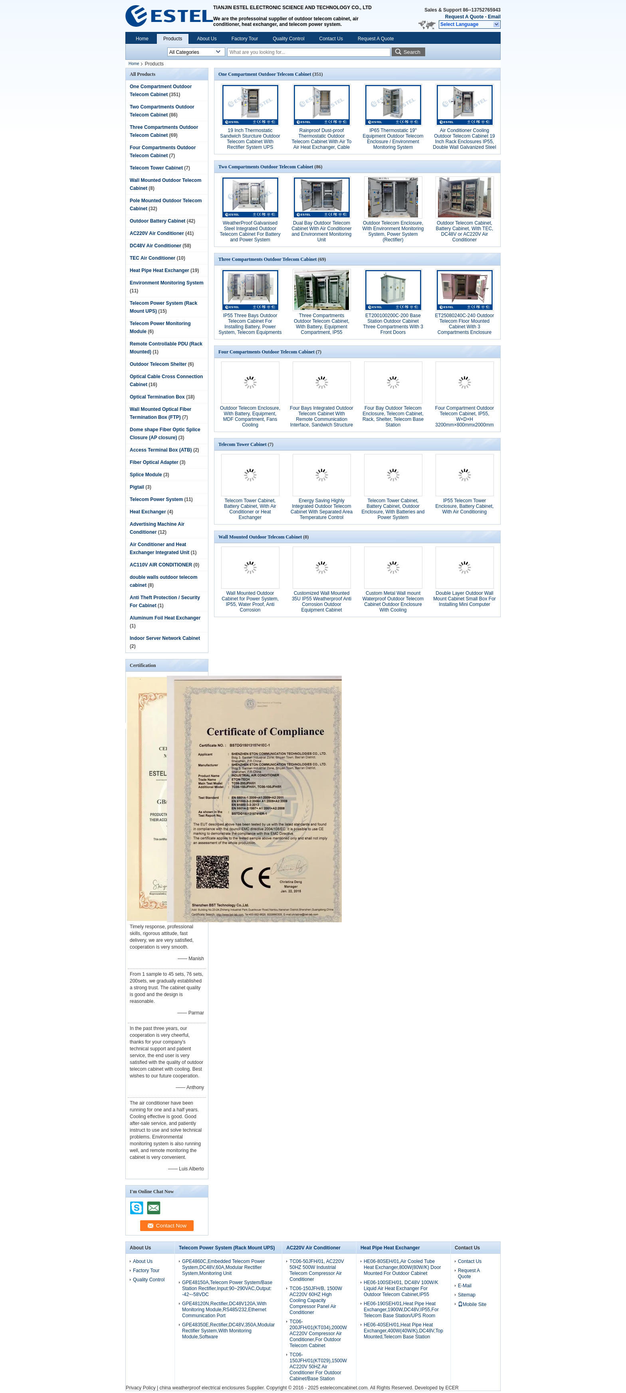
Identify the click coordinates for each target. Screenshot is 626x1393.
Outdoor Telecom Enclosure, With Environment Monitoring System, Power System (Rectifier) (393, 231)
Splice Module (146, 474)
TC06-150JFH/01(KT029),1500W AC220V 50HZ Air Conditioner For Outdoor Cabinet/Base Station (318, 1366)
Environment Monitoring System (167, 283)
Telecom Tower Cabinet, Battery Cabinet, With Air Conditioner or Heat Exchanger (250, 509)
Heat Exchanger (148, 512)
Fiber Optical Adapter (154, 462)
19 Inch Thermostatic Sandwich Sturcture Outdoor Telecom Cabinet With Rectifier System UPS (250, 139)
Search (412, 52)
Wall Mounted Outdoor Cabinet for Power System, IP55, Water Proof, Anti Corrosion (250, 601)
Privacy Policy (141, 1388)
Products (172, 38)
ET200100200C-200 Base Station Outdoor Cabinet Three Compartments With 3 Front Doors (393, 324)
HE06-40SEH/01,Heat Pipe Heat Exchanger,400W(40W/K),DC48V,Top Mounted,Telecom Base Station (403, 1331)
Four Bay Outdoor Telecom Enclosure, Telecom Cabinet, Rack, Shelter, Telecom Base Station (393, 416)
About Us (206, 38)
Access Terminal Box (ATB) (161, 450)
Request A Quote (464, 17)
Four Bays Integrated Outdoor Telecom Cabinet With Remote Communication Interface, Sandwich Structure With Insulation (321, 419)
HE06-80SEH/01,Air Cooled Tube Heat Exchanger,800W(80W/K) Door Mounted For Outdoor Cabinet (402, 1267)
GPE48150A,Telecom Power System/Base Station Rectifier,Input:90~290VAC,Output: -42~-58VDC (227, 1288)
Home (142, 38)
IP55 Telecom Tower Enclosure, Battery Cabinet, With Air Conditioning (464, 506)
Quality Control (288, 38)
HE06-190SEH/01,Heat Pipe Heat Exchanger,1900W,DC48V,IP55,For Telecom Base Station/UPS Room (401, 1309)
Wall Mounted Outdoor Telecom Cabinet (260, 537)
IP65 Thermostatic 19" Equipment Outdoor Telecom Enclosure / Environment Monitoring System (393, 139)
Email (494, 17)
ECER (451, 1388)
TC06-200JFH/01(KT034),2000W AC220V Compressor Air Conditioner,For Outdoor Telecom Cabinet (318, 1333)
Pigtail (137, 487)
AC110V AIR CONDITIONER (161, 565)
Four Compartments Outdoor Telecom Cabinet (266, 352)
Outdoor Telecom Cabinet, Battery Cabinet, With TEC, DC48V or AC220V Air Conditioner (464, 231)
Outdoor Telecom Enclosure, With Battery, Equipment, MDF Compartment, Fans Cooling (250, 416)
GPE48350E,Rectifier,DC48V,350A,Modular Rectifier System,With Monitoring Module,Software (228, 1331)
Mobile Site (472, 1304)
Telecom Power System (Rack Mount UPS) (227, 1248)
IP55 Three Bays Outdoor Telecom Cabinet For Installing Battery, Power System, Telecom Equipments (250, 324)
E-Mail (464, 1285)
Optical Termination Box (157, 397)
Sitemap (466, 1295)
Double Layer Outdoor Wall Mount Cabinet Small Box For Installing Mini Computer (464, 598)
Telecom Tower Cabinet (156, 168)
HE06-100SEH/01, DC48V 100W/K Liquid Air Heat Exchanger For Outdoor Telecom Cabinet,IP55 (401, 1288)
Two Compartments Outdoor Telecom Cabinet (265, 167)
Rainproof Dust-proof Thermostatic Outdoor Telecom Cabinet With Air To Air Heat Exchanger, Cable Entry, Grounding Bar (322, 142)
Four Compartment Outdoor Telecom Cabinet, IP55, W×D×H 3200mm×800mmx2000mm (464, 416)
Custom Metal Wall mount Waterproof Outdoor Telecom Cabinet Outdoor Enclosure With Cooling (393, 601)
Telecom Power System (156, 499)
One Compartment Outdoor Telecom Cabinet (264, 74)
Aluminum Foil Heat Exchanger (165, 618)
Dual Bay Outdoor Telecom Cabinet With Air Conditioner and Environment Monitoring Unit (321, 231)
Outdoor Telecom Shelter (158, 364)
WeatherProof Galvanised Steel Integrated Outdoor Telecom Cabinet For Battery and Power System (250, 231)
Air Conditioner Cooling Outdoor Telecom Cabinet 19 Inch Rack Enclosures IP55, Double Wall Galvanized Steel (464, 139)
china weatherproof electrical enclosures (202, 1388)
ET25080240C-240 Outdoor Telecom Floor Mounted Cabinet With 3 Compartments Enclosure (464, 324)
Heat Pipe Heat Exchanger (159, 270)
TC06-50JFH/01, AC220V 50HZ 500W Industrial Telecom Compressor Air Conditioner (316, 1270)
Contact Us (331, 38)
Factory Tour (245, 38)
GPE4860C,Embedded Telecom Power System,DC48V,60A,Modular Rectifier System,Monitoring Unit (223, 1267)
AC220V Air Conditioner (157, 233)
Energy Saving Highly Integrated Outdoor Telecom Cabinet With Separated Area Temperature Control (322, 509)
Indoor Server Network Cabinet (165, 638)
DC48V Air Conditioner (155, 246)
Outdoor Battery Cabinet (157, 221)
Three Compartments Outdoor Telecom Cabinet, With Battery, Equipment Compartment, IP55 (321, 324)
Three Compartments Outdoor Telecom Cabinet (267, 259)
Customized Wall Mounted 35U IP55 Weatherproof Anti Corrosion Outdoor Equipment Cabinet (321, 601)
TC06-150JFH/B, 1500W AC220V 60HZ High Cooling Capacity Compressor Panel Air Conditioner (315, 1300)
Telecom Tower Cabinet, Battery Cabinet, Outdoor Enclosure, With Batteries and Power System (392, 509)
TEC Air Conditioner (152, 258)
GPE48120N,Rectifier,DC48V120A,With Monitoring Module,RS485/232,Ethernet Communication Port (224, 1309)
